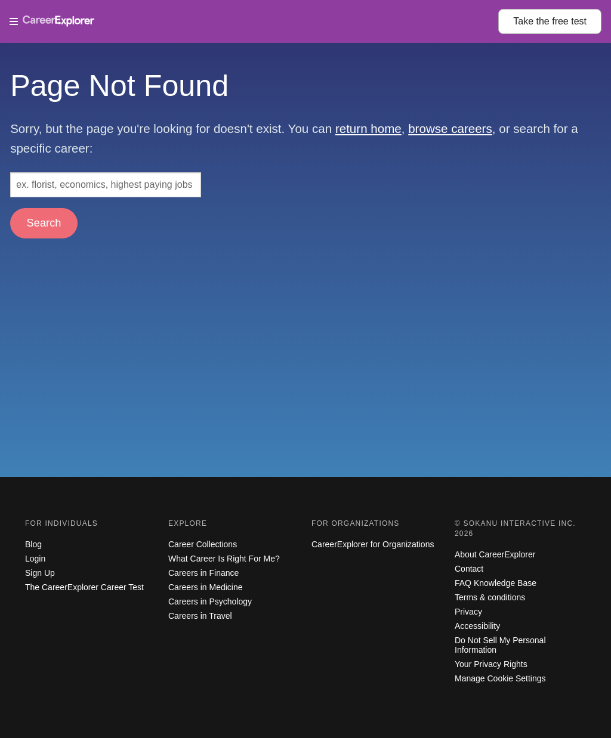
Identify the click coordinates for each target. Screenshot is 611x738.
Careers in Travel (200, 616)
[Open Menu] (254, 21)
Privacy (468, 611)
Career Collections (202, 544)
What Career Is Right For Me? (224, 558)
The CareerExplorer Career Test (84, 587)
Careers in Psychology (210, 601)
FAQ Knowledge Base (495, 583)
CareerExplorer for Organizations (372, 544)
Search (44, 222)
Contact (469, 568)
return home (368, 128)
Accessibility (477, 626)
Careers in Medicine (205, 587)
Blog (33, 544)
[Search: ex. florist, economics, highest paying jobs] (105, 184)
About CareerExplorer (495, 554)
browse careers (450, 128)
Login (35, 558)
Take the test (550, 21)
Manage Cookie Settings (500, 678)
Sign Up (40, 573)
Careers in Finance (203, 573)
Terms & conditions (490, 597)
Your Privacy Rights (491, 664)
